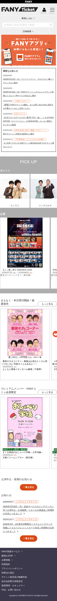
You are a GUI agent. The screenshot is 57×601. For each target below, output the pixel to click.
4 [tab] (32, 65)
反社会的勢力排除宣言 (12, 581)
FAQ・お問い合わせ (11, 590)
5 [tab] (38, 65)
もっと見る (47, 304)
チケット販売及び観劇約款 (14, 577)
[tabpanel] (28, 50)
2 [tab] (20, 65)
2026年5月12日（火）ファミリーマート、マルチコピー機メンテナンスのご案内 (28, 81)
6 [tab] (44, 65)
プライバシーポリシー (12, 568)
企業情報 (6, 560)
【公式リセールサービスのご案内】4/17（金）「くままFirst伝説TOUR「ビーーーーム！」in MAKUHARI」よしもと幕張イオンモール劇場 (28, 121)
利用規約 (6, 564)
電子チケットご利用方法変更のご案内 (18, 134)
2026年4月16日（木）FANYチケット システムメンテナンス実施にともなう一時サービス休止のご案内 (28, 94)
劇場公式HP (7, 555)
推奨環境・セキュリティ (13, 585)
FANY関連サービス (11, 551)
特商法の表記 (8, 573)
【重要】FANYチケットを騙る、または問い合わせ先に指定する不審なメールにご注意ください (28, 106)
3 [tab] (26, 65)
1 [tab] (14, 65)
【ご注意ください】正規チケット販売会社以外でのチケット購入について (28, 145)
